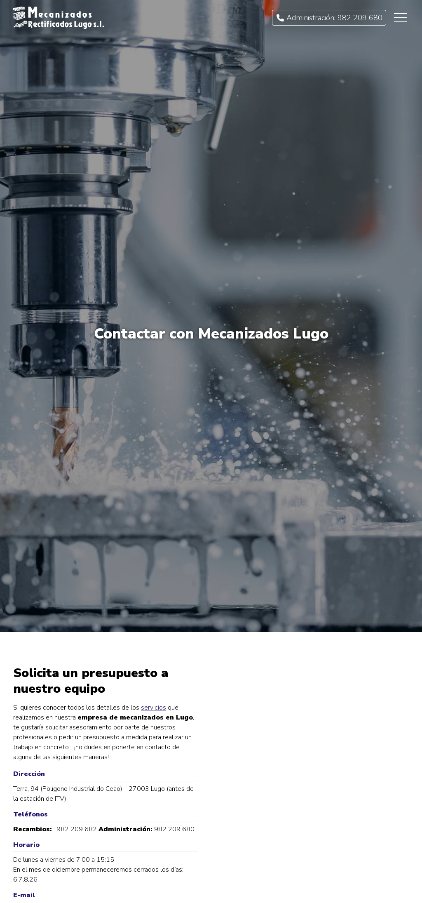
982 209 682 (76, 829)
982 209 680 (174, 829)
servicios (153, 707)
